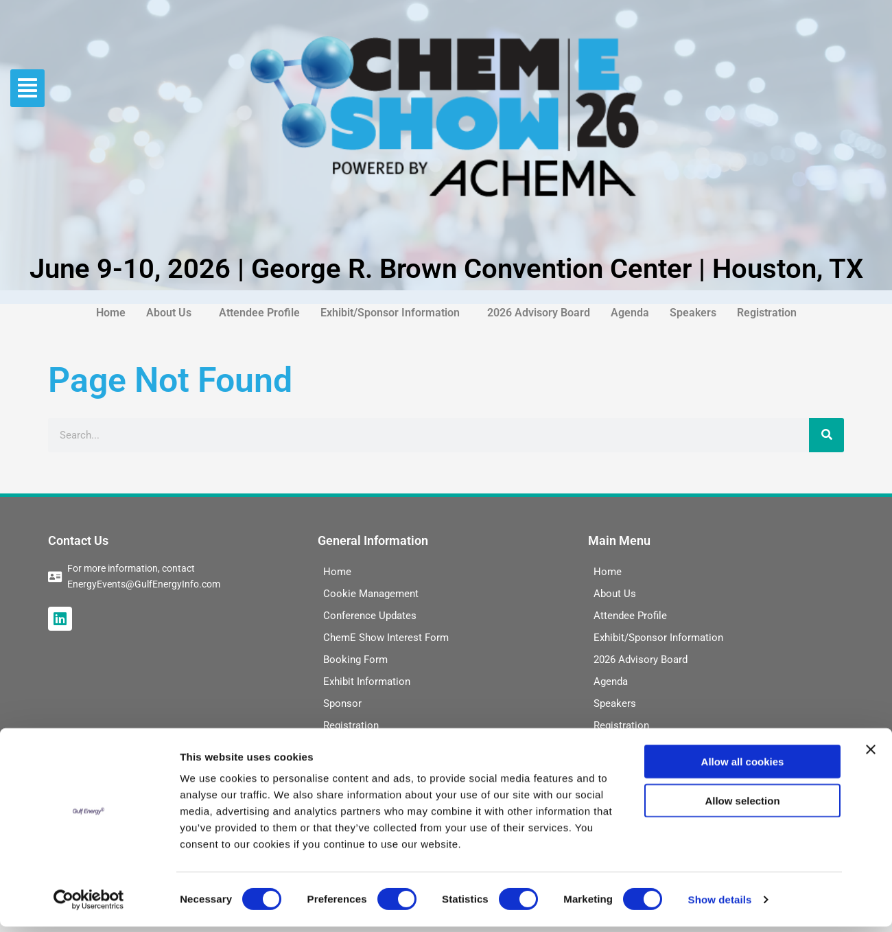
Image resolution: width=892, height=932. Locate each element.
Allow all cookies (742, 767)
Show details (720, 905)
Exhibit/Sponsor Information (390, 312)
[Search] (826, 435)
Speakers (693, 312)
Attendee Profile (259, 312)
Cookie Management (371, 593)
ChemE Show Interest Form (386, 637)
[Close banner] (871, 755)
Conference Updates (369, 615)
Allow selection (742, 806)
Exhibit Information (366, 681)
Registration (767, 312)
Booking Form (355, 659)
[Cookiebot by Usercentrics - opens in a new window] (89, 905)
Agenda (630, 312)
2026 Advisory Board (538, 312)
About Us (168, 312)
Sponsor (342, 703)
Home (111, 312)
